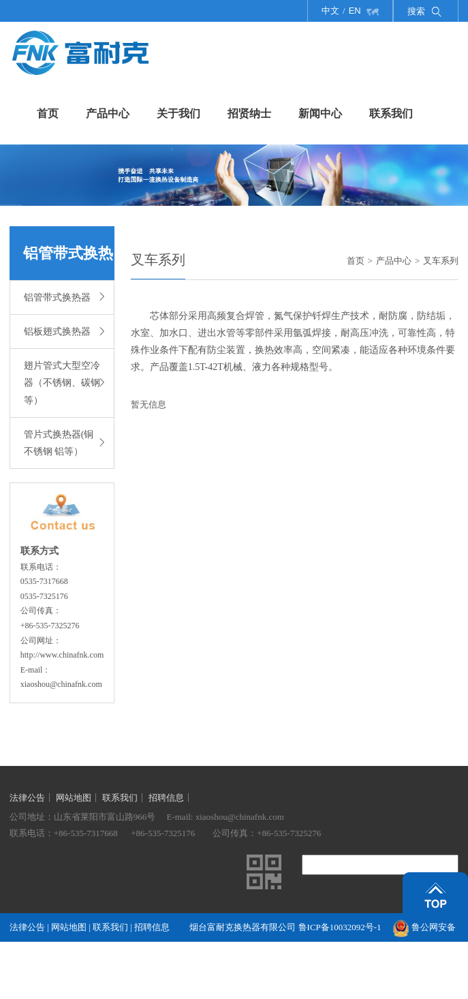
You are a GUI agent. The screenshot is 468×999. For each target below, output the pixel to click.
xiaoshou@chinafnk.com (61, 684)
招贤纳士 (249, 113)
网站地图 (73, 797)
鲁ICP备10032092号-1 (339, 927)
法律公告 (27, 797)
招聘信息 (166, 797)
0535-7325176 (44, 596)
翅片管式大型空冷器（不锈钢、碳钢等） (64, 382)
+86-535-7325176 (163, 833)
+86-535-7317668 (86, 833)
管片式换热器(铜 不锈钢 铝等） (64, 443)
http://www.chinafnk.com (62, 655)
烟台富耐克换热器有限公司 (243, 927)
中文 (330, 10)
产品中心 (107, 113)
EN (355, 10)
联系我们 (391, 113)
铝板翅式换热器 (64, 330)
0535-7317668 (44, 581)
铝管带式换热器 (64, 296)
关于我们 (178, 113)
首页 (48, 113)
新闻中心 (320, 113)
